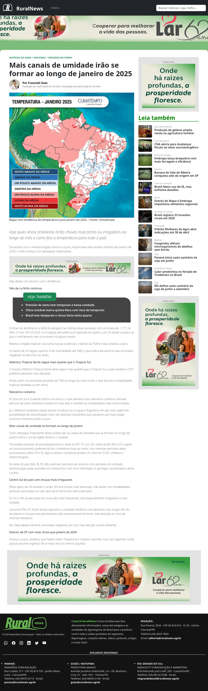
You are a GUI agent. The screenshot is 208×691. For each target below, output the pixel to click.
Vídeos (55, 8)
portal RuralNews (85, 621)
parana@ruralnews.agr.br (20, 682)
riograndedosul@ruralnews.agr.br (158, 678)
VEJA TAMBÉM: (40, 296)
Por (35, 83)
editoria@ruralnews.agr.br (164, 638)
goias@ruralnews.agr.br (85, 682)
